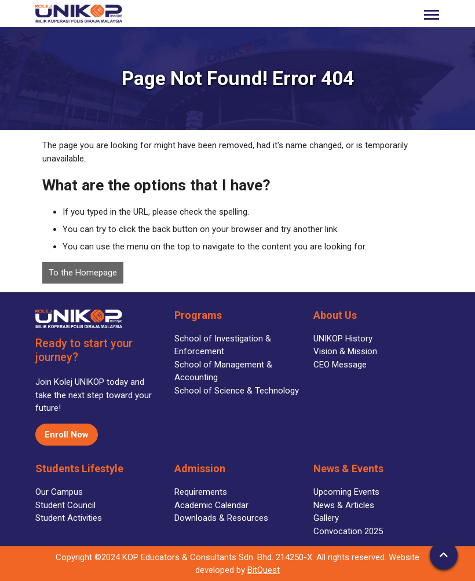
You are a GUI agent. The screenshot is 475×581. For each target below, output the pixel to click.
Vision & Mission (345, 351)
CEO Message (340, 364)
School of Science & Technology (236, 390)
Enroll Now (67, 434)
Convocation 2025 (348, 531)
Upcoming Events (346, 492)
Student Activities (68, 518)
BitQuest (263, 570)
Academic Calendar (211, 505)
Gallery (326, 518)
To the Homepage (83, 272)
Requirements (200, 492)
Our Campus (59, 492)
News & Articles (343, 505)
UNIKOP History (342, 338)
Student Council (65, 505)
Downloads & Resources (221, 518)
